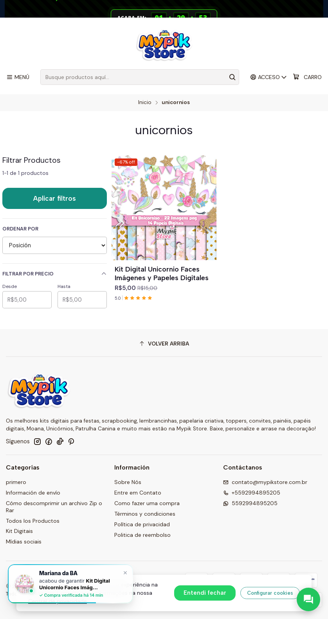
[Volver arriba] (164, 343)
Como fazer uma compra (147, 503)
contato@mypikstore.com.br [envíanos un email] (265, 482)
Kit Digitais (19, 530)
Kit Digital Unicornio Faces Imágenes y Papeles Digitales (162, 273)
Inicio (144, 102)
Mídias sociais (23, 541)
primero (16, 482)
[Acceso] (269, 77)
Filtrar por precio (54, 273)
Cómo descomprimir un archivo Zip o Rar (54, 507)
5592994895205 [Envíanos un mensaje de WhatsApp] (250, 503)
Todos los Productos (32, 520)
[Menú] (18, 77)
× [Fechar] (125, 572)
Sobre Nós (127, 482)
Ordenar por (20, 229)
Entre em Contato (137, 492)
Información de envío (33, 492)
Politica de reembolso (142, 534)
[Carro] (307, 77)
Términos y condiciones (144, 513)
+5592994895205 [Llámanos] (251, 492)
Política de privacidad (142, 524)
